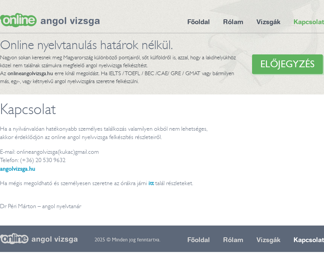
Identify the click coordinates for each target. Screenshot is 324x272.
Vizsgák (268, 22)
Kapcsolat (308, 22)
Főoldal (198, 22)
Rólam (233, 22)
